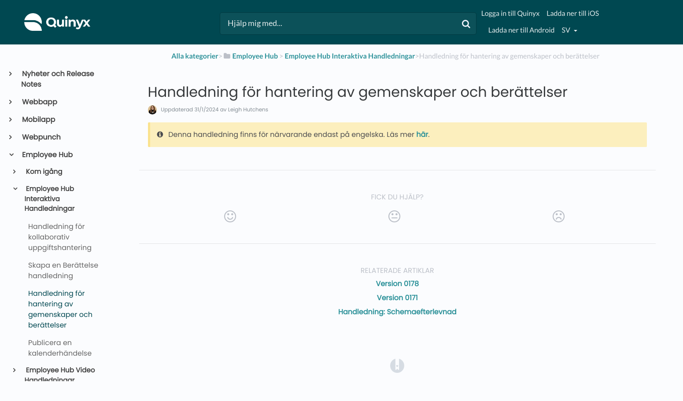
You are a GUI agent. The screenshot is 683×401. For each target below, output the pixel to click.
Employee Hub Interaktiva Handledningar (50, 199)
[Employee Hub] (250, 56)
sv (566, 30)
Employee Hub (47, 155)
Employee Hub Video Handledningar (60, 375)
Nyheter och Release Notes (57, 79)
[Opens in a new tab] (397, 366)
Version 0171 (397, 298)
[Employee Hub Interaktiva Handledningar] (349, 56)
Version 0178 (397, 284)
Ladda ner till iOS (572, 13)
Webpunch (41, 137)
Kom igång (44, 172)
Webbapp (39, 102)
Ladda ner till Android (521, 30)
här (422, 134)
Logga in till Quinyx (510, 13)
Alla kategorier (194, 56)
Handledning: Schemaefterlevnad (397, 312)
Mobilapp (38, 119)
